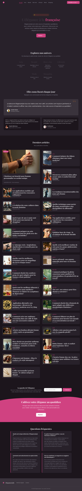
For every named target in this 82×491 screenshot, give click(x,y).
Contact (27, 482)
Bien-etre (35, 2)
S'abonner (67, 389)
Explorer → (41, 35)
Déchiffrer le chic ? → (73, 2)
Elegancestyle (8, 483)
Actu (25, 2)
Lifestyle (40, 2)
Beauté (29, 2)
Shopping (50, 2)
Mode (45, 2)
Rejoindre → (41, 414)
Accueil (20, 2)
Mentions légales (20, 482)
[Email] (53, 389)
